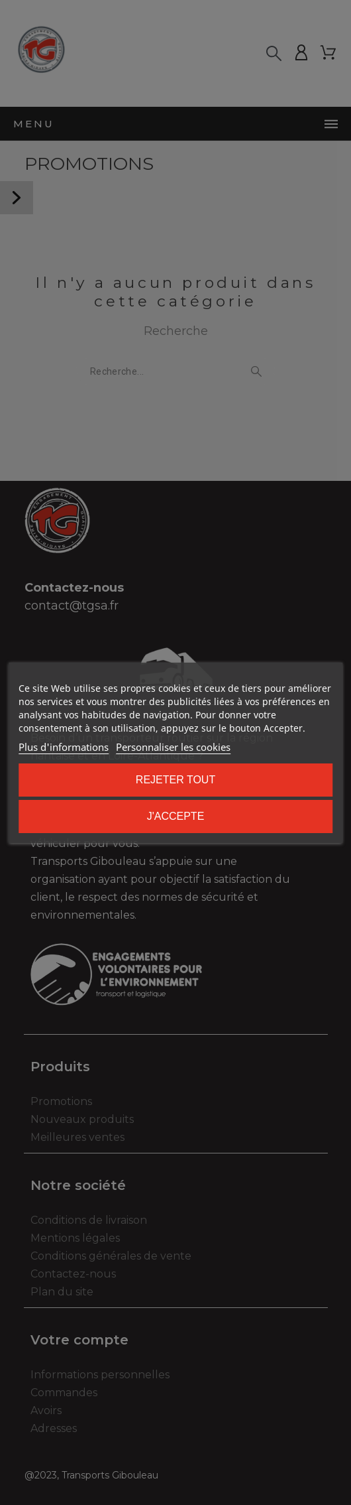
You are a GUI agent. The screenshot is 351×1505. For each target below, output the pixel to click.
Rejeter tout (175, 779)
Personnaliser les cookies (173, 746)
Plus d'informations (64, 746)
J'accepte (176, 816)
